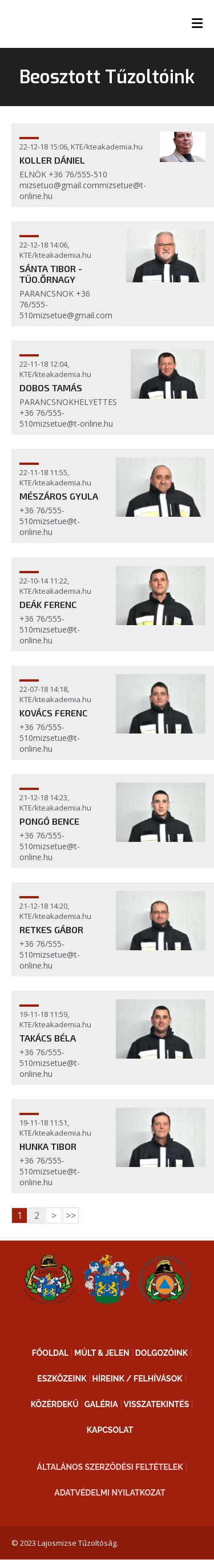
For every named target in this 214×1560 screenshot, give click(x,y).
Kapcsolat (110, 1430)
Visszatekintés (156, 1404)
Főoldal (50, 1353)
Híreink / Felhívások (137, 1378)
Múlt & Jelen (101, 1353)
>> (71, 1215)
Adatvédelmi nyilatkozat (109, 1492)
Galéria (101, 1404)
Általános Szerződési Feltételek (110, 1467)
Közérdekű (55, 1404)
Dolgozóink (161, 1353)
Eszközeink (61, 1378)
